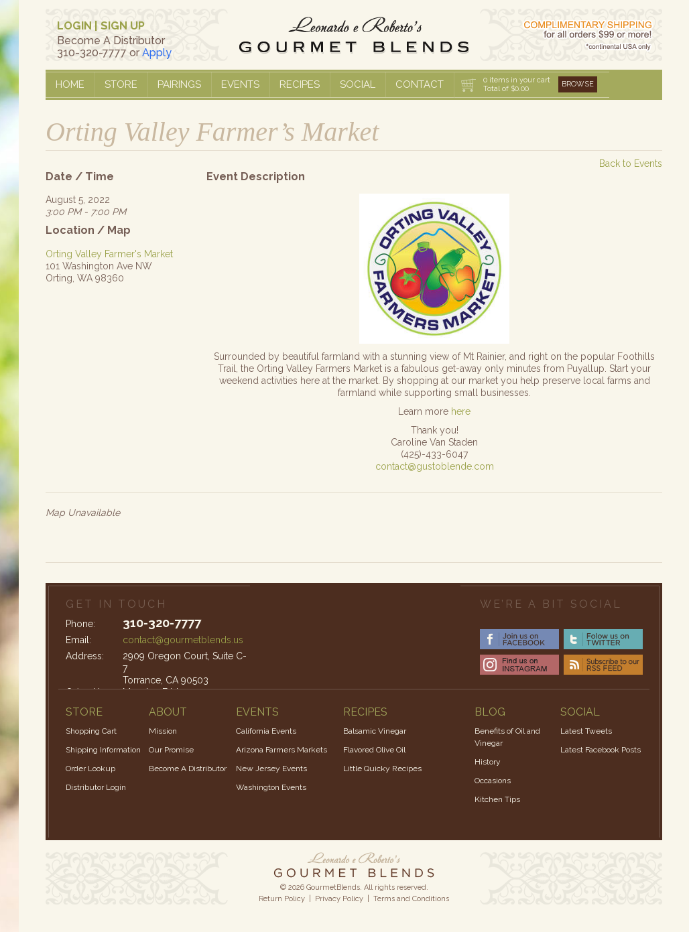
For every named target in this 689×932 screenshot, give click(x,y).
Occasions (493, 780)
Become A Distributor (188, 768)
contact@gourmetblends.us (183, 640)
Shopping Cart (91, 731)
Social (357, 84)
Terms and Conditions (411, 898)
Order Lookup (90, 768)
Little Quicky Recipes (382, 768)
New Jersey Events (271, 768)
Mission (163, 731)
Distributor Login (96, 787)
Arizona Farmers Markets (281, 749)
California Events (266, 731)
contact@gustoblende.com (434, 466)
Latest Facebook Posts (600, 749)
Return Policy (282, 898)
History (488, 762)
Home (70, 84)
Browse (578, 84)
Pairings (179, 84)
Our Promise (171, 749)
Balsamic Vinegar (374, 731)
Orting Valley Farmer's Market (109, 254)
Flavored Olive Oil (374, 749)
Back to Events (630, 163)
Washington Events (271, 787)
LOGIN (74, 25)
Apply (157, 52)
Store (121, 84)
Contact (419, 84)
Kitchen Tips (497, 799)
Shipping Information (103, 749)
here (461, 411)
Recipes (299, 84)
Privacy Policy (339, 898)
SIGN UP (123, 25)
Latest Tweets (586, 731)
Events (240, 84)
